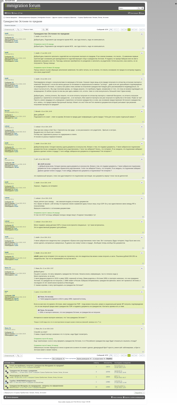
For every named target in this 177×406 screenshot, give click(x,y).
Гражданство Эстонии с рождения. (23, 371)
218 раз (16, 298)
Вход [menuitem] (142, 13)
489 (13, 162)
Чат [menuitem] (21, 13)
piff (6, 158)
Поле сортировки (78, 358)
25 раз (16, 134)
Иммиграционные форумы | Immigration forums (35, 17)
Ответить (8, 29)
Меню (9, 13)
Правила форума (10, 25)
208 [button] (132, 29)
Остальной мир (38, 382)
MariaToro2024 (14, 387)
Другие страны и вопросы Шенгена (64, 17)
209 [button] (136, 29)
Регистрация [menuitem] (134, 13)
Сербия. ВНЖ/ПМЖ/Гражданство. (23, 381)
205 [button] (122, 29)
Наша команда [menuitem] (117, 397)
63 (13, 37)
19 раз (16, 165)
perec (6, 291)
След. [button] (144, 29)
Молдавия (37, 367)
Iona (11, 367)
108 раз (16, 167)
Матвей (7, 110)
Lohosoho (117, 381)
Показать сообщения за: (50, 358)
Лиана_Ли (8, 267)
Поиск (139, 8)
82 (13, 130)
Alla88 (6, 252)
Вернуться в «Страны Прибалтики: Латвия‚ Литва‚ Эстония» (25, 393)
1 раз (15, 118)
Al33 (11, 382)
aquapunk (117, 371)
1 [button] (117, 29)
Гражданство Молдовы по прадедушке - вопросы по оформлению (36, 386)
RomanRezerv (118, 366)
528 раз (16, 300)
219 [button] (141, 29)
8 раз (15, 133)
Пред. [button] (115, 29)
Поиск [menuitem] (15, 13)
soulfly (11, 377)
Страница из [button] (111, 29)
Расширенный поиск (142, 8)
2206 (13, 295)
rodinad (7, 126)
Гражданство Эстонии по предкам (22, 21)
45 (13, 256)
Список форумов (11, 17)
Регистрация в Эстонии (19, 376)
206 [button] (126, 29)
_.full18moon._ (14, 372)
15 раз (16, 40)
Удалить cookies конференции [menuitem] (134, 397)
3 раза (16, 42)
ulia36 (6, 33)
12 (13, 272)
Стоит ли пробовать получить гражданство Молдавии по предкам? (37, 366)
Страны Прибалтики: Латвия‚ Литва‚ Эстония (93, 17)
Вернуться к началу (143, 48)
